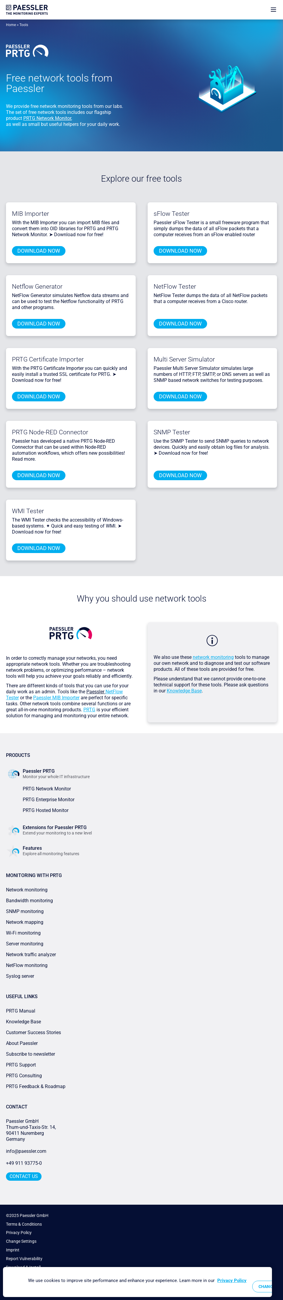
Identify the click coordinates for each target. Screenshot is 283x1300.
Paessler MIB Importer (56, 698)
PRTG (89, 709)
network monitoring (213, 657)
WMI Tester (28, 511)
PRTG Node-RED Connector (50, 432)
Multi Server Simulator (184, 359)
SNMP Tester (172, 432)
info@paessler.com (26, 1151)
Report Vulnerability (24, 1258)
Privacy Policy (19, 1232)
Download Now (38, 251)
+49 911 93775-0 (24, 1163)
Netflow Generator (37, 286)
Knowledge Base (184, 691)
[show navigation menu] (273, 9)
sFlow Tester (171, 213)
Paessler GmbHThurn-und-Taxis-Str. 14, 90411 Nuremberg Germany (31, 1130)
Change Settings (21, 1241)
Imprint (12, 1250)
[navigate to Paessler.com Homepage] (27, 10)
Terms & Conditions (24, 1224)
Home (11, 25)
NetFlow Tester (175, 286)
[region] (137, 1282)
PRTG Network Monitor (47, 118)
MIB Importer (30, 213)
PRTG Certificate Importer (48, 359)
